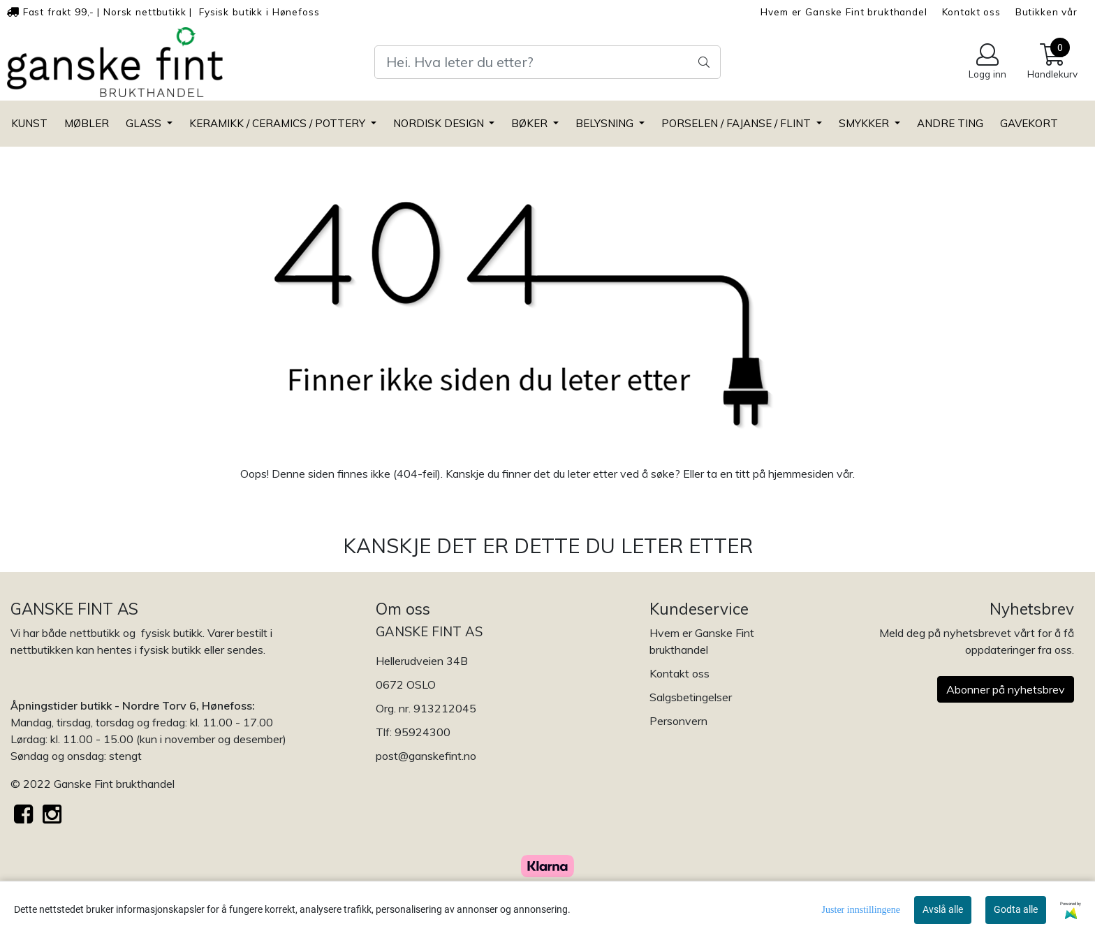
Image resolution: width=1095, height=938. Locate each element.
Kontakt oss (971, 11)
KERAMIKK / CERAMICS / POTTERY (278, 123)
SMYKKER (865, 123)
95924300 (422, 732)
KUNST (29, 123)
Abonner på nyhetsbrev (1005, 689)
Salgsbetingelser (690, 697)
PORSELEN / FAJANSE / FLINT (737, 123)
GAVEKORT (1029, 123)
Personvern (678, 721)
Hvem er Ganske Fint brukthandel (843, 11)
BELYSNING (605, 123)
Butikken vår (1046, 11)
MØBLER (86, 123)
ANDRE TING (950, 123)
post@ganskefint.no (426, 756)
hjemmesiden (801, 474)
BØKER (530, 123)
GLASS (145, 123)
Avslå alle (943, 909)
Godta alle (1016, 909)
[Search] (547, 62)
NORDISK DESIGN (440, 123)
